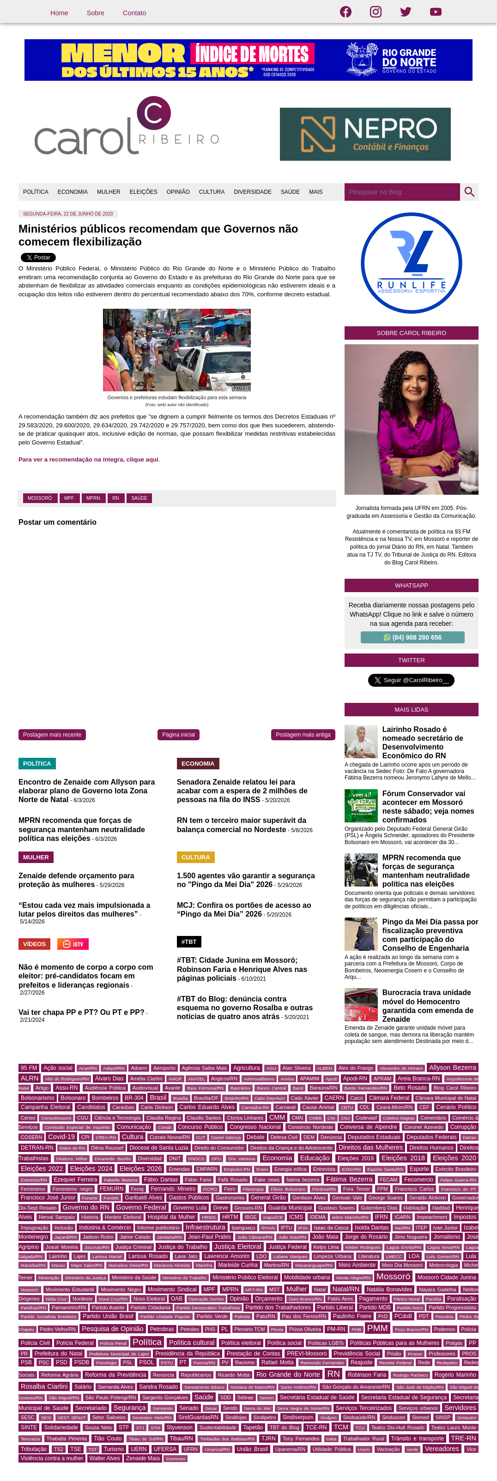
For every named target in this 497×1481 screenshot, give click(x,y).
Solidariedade (61, 1427)
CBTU (347, 1107)
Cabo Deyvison (270, 1098)
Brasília (180, 1098)
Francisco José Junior (48, 1197)
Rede (424, 1362)
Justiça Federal (287, 1247)
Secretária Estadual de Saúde (317, 1397)
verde (412, 1449)
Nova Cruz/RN (113, 1298)
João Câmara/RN (254, 1237)
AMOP (175, 1078)
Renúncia (163, 1375)
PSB (26, 1362)
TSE (75, 1449)
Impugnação (34, 1227)
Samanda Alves (115, 1387)
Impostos (465, 1217)
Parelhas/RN (33, 1307)
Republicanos (196, 1375)
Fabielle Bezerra (120, 1179)
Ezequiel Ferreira (75, 1179)
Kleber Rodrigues (363, 1247)
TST (93, 1449)
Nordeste (83, 1298)
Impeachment (432, 1217)
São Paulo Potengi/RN (110, 1397)
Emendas (179, 1169)
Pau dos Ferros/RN (304, 1316)
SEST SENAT (71, 1417)
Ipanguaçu (243, 1227)
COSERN (31, 1137)
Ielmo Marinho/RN (350, 1217)
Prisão (394, 1353)
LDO (261, 1256)
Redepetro (447, 1362)
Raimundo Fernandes (322, 1362)
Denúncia (331, 1137)
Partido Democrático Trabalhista (208, 1307)
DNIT (175, 1158)
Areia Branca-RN (419, 1078)
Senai (211, 1408)
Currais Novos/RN (170, 1137)
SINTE (29, 1427)
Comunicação (134, 1127)
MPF (69, 498)
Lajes (80, 1256)
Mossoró (40, 498)
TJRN (268, 1438)
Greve (220, 1208)
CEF (424, 1107)
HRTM (230, 1217)
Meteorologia (443, 1265)
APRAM (382, 1078)
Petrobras (162, 1329)
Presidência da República (187, 1353)
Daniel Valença (226, 1137)
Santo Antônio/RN (298, 1387)
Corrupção (463, 1127)
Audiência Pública (105, 1088)
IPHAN (268, 1227)
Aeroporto (164, 1068)
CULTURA (212, 192)
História (89, 1217)
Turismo (114, 1449)
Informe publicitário (158, 1227)
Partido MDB (375, 1307)
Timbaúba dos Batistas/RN (227, 1438)
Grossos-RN (248, 1208)
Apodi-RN (355, 1078)
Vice (471, 1449)
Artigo (42, 1088)
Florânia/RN (324, 1189)
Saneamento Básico (204, 1387)
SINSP (443, 1417)
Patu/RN (265, 1316)
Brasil (158, 1097)
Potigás (454, 1343)
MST (274, 1289)
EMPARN (206, 1169)
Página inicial (178, 735)
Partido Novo (410, 1307)
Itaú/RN (402, 1227)
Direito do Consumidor (219, 1148)
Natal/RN (346, 1289)
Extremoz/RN (34, 1179)
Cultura (132, 1136)
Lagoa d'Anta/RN (404, 1247)
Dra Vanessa (241, 1158)
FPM (382, 1189)
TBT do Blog (284, 1427)
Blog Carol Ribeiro (455, 1088)
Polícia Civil (35, 1343)
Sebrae (245, 1397)
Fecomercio (418, 1179)
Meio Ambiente (357, 1265)
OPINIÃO (178, 192)
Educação (315, 1158)
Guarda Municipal (290, 1208)
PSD (61, 1362)
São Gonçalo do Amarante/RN (356, 1387)
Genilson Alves (309, 1197)
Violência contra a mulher (52, 1458)
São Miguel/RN (64, 1397)
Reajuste (361, 1362)
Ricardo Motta (234, 1375)
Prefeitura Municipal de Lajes (119, 1353)
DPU (216, 1158)
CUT (201, 1137)
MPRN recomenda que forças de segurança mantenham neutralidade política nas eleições (81, 829)
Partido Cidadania (150, 1307)
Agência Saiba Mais (204, 1068)
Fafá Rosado (233, 1179)
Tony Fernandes (301, 1438)
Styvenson (180, 1427)
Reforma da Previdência (115, 1375)
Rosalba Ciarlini (44, 1386)
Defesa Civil (284, 1137)
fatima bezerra (302, 1179)
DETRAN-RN (37, 1148)
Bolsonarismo (38, 1098)
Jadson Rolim (98, 1237)
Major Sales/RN (87, 1265)
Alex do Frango (356, 1068)
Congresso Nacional (255, 1127)
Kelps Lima (326, 1247)
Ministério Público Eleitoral (245, 1277)
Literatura (369, 1256)
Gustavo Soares (336, 1208)
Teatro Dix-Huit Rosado (397, 1427)
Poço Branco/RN (411, 1329)
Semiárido (163, 1408)
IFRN (381, 1217)
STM (155, 1427)
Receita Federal (395, 1362)
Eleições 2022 (42, 1168)
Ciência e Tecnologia (117, 1118)
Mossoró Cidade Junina (447, 1277)
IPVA (303, 1227)
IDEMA (318, 1217)
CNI (331, 1118)
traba (332, 1438)
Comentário (433, 1118)
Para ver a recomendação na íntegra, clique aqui (88, 459)
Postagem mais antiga (303, 735)
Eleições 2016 (356, 1158)
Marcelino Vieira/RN (128, 1265)
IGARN (402, 1217)
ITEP (421, 1227)
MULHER (109, 192)
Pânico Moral (407, 1298)
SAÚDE (290, 192)
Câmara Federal (389, 1098)
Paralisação (461, 1298)
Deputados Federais (432, 1137)
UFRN (191, 1449)
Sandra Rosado (158, 1387)
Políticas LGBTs (326, 1343)
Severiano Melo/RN (152, 1417)
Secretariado (91, 1408)
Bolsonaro (73, 1098)
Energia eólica (290, 1169)
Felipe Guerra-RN (458, 1179)
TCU (360, 1427)
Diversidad (150, 1158)
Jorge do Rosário (366, 1237)
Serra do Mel (257, 1408)
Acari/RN (88, 1068)
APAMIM (309, 1078)
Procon (415, 1353)
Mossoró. (30, 1289)
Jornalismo (446, 1237)
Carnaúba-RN (255, 1107)
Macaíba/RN (33, 1265)
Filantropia (253, 1189)
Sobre (95, 13)
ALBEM (325, 1068)
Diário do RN (72, 1148)
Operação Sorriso (206, 1298)
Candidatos (91, 1107)
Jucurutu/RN (97, 1247)
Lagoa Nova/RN (444, 1247)
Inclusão (64, 1227)
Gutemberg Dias (379, 1208)
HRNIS (209, 1217)
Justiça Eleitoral (237, 1246)
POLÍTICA (35, 192)
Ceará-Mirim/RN (394, 1107)
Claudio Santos (204, 1118)
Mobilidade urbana (307, 1277)
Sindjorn (328, 1417)
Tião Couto (107, 1438)
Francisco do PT (458, 1189)
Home (59, 13)
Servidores (460, 1407)
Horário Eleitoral (123, 1217)
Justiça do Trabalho (182, 1247)
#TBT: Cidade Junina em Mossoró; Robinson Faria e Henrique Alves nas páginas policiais (242, 969)
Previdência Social (357, 1353)
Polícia (468, 1329)
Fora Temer (356, 1189)
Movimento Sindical (172, 1289)
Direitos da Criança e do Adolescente (291, 1148)
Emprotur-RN (237, 1169)
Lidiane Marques (290, 1256)
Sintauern (466, 1417)
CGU (82, 1118)
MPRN (93, 498)
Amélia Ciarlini (146, 1078)
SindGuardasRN (198, 1417)
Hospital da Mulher (171, 1217)
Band (298, 1088)
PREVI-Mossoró (307, 1353)
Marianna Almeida (172, 1265)
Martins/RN (276, 1265)
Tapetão (253, 1427)
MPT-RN (254, 1289)
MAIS (315, 192)
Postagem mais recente (52, 735)
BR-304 (134, 1098)
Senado (188, 1408)
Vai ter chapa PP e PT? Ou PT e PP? (81, 1012)
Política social (284, 1343)
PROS (469, 1353)
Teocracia (30, 1438)
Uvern (364, 1449)
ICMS (296, 1217)
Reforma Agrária (59, 1375)
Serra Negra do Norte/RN (303, 1408)
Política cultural (191, 1342)
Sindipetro (265, 1417)
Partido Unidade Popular (165, 1316)
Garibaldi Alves (143, 1197)
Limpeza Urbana (333, 1256)
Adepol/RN (113, 1068)
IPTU (286, 1227)
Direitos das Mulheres (371, 1147)
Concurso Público (200, 1127)
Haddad (441, 1208)
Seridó (230, 1408)
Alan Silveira (297, 1068)
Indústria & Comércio (105, 1227)
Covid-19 (61, 1136)
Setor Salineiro (109, 1417)
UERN (138, 1449)
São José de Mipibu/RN (419, 1387)
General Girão (268, 1197)
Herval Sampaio (57, 1217)
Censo (28, 1118)
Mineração (48, 1277)
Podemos (444, 1329)
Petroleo (189, 1329)
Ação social (57, 1068)
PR (24, 1353)
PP (472, 1343)
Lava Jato (186, 1256)
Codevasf (366, 1118)
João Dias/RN (292, 1237)
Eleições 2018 (403, 1158)
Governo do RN (86, 1207)
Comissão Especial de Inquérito (77, 1127)
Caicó (356, 1098)
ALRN (29, 1078)
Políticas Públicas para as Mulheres (394, 1343)
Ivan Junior (445, 1227)
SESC (27, 1417)
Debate (256, 1137)
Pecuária (444, 1316)
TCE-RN (316, 1427)
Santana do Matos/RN (252, 1387)
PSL (127, 1362)
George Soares (386, 1197)
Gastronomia (230, 1197)
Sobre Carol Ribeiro (412, 333)
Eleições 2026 (141, 1168)
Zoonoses (175, 1458)
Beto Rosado (410, 1088)
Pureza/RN (204, 1362)
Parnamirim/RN (69, 1307)
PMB (356, 1329)
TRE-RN (463, 1438)
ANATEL (196, 1078)
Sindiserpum (298, 1417)
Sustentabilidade (218, 1427)
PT (183, 1362)
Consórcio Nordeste (310, 1127)
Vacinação (388, 1449)
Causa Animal (318, 1107)
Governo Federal (141, 1207)
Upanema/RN (290, 1449)
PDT (424, 1316)
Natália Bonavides (389, 1289)
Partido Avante (108, 1307)
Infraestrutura (205, 1227)
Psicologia (106, 1362)
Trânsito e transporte (417, 1438)
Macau (58, 1265)
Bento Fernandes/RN (366, 1088)
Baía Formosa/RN (205, 1088)
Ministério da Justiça (85, 1277)
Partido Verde (212, 1316)
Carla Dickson (157, 1107)
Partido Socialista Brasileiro (48, 1316)
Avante (172, 1088)
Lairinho (58, 1256)
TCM (341, 1427)
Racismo (245, 1362)
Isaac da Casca (331, 1227)
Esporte (419, 1169)
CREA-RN (106, 1137)
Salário (82, 1387)
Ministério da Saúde (134, 1277)
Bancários (240, 1088)
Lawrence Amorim (226, 1256)
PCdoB (403, 1316)
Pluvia (277, 1329)
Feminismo (33, 1189)
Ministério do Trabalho (184, 1277)
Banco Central (271, 1088)
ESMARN (351, 1169)
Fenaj (137, 1189)
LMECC (394, 1256)
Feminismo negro (72, 1189)
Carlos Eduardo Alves (207, 1107)
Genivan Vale (347, 1197)
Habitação (415, 1208)
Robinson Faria (367, 1375)
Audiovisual (145, 1088)
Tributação (34, 1449)
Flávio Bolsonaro (288, 1189)
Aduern (139, 1068)
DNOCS (196, 1158)
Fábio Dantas (161, 1179)
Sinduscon (393, 1417)
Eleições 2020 (454, 1158)
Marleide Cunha (237, 1265)
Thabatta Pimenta (67, 1438)
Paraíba (434, 1298)
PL (224, 1329)
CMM (277, 1117)
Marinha (204, 1265)
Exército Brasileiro (456, 1169)
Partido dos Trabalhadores (278, 1307)
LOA (413, 1256)
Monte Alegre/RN (353, 1277)
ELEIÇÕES (144, 192)
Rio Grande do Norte (288, 1374)
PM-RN (336, 1329)
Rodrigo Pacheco (410, 1375)
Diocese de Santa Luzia (158, 1148)
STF (124, 1427)
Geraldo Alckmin (427, 1197)
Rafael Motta (277, 1362)
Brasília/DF (206, 1098)
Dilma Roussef (107, 1148)
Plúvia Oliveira (305, 1329)
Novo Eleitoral (149, 1298)
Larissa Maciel (106, 1256)
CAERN (334, 1098)
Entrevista (324, 1169)
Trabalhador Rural (363, 1438)
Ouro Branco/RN (305, 1298)
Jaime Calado (135, 1237)
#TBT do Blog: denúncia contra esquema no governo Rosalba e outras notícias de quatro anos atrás (245, 1007)
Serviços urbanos (418, 1408)
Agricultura (246, 1068)
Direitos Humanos (431, 1148)
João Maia (325, 1237)
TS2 (58, 1449)
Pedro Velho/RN (58, 1329)
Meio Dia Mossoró (402, 1265)
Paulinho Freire (352, 1316)
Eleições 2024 (91, 1168)
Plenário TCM (250, 1329)
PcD (383, 1316)
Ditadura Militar (72, 1158)
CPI (85, 1137)
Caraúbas (123, 1107)
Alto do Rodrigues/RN (67, 1078)
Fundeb (111, 1197)
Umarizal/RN (217, 1449)
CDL (365, 1107)
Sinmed (420, 1417)
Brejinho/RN (236, 1098)
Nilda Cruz (56, 1298)
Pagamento (373, 1298)
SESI (46, 1417)
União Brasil (252, 1449)
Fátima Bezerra (349, 1179)
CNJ (345, 1118)
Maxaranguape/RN (314, 1265)
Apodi (331, 1078)
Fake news (267, 1179)
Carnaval (286, 1107)
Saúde (139, 498)
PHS (210, 1329)
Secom (266, 1397)
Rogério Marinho (455, 1375)
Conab (164, 1127)
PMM (377, 1328)
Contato (134, 13)
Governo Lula (190, 1208)
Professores (442, 1353)
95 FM (29, 1068)
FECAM (389, 1179)
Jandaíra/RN (169, 1237)
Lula (471, 1256)
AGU (271, 1068)
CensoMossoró (56, 1118)
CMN (297, 1118)
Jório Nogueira (410, 1237)
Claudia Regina (163, 1118)
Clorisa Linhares (245, 1118)
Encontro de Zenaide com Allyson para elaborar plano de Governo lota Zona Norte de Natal (86, 790)
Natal (320, 1289)
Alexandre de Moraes (401, 1068)
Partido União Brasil (108, 1316)
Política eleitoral (241, 1343)
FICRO (210, 1189)
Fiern (230, 1189)
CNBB (315, 1118)
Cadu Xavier (305, 1098)
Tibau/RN (181, 1438)
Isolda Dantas (372, 1227)
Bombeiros (105, 1098)
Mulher (296, 1289)
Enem (262, 1169)
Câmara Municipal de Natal (446, 1098)
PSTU (167, 1362)
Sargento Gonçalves (165, 1397)
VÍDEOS (34, 944)
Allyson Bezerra (452, 1067)
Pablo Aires (340, 1298)
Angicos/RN (224, 1078)
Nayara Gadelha (437, 1289)
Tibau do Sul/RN (146, 1438)
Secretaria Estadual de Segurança (404, 1397)
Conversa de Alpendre (368, 1127)
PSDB (82, 1362)
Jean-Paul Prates (209, 1237)
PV (225, 1362)
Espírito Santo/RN (385, 1169)
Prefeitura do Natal (58, 1353)
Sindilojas (236, 1417)
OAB (176, 1298)
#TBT (189, 941)
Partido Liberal (335, 1307)
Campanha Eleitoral (45, 1107)
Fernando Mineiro (173, 1189)
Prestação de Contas (253, 1353)
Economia (277, 1158)
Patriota (242, 1316)
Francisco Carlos (414, 1189)
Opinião (239, 1298)
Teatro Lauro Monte (453, 1427)
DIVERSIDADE (253, 192)
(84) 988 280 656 (413, 637)
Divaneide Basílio (112, 1158)
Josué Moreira (62, 1247)
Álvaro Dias (109, 1078)
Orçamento (268, 1298)
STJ (140, 1427)
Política (147, 1342)
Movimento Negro (121, 1289)
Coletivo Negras (399, 1118)
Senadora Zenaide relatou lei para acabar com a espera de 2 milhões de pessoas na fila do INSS (242, 790)
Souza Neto (98, 1427)
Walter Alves (105, 1458)
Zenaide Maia (143, 1458)
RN (116, 498)
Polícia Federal (75, 1343)
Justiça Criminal (133, 1247)
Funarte (89, 1197)
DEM (309, 1137)
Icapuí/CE (273, 1217)
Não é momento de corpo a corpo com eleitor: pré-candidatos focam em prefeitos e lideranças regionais (85, 976)
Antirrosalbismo (259, 1078)
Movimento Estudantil (70, 1289)
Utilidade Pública (332, 1449)
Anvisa (287, 1078)
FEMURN (111, 1189)
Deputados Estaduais (374, 1137)
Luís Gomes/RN (443, 1256)
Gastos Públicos (189, 1197)
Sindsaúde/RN (359, 1417)
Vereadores (442, 1448)
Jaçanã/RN (65, 1237)
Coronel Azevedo (423, 1127)
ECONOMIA (73, 192)
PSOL (146, 1362)
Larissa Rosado (148, 1256)
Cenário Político (456, 1107)
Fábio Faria (198, 1179)
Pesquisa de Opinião (112, 1328)
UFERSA (165, 1449)
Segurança (130, 1407)
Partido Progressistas (452, 1307)
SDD (225, 1397)
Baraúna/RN (323, 1088)
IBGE (251, 1217)
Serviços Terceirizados (364, 1408)
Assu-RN (66, 1088)
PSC (44, 1362)
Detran (469, 1137)
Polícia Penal (113, 1343)
